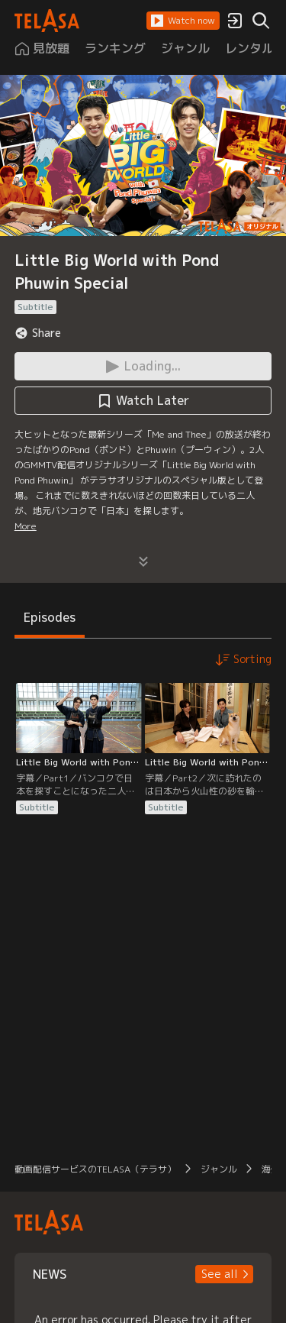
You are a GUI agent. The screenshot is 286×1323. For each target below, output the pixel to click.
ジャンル (219, 1169)
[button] (183, 20)
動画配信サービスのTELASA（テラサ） (95, 1169)
